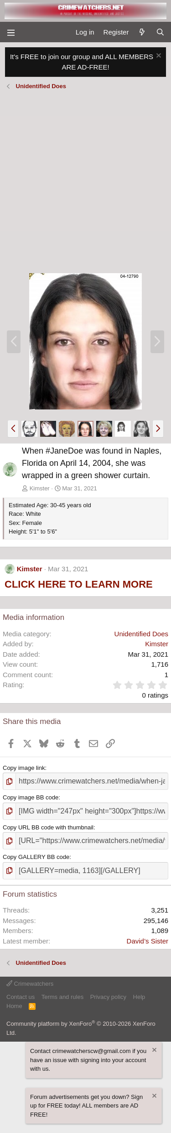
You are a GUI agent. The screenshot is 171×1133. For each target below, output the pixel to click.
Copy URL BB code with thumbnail (48, 827)
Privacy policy (108, 996)
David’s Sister (147, 941)
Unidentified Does (141, 634)
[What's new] (142, 32)
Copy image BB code (30, 797)
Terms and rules (62, 996)
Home (14, 1006)
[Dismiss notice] (157, 56)
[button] (13, 428)
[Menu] (11, 32)
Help (139, 996)
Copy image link (24, 767)
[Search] (160, 32)
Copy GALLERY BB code (36, 856)
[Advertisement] (85, 183)
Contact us (20, 996)
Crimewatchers (29, 983)
